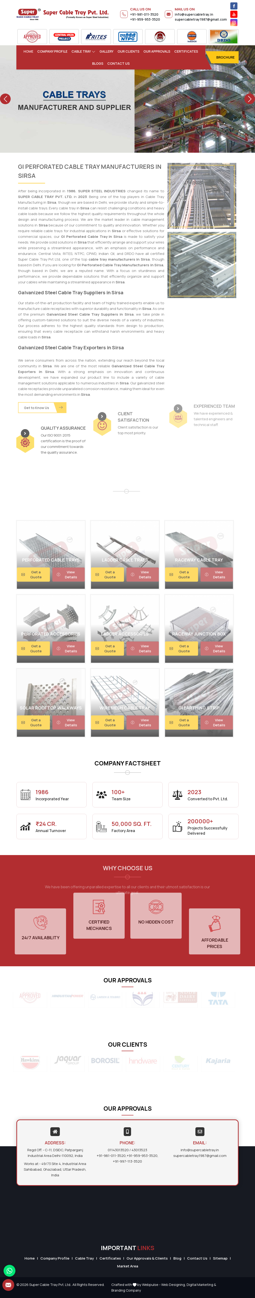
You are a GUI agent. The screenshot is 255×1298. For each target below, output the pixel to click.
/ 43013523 (138, 1149)
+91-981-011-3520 (144, 14)
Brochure (225, 57)
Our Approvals (156, 51)
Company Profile (52, 51)
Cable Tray (83, 51)
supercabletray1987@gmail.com (201, 19)
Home (28, 51)
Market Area (127, 1266)
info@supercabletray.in (194, 14)
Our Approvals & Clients (147, 1258)
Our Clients (128, 51)
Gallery (106, 51)
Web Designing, (173, 1284)
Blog (177, 1258)
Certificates (186, 51)
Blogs (97, 63)
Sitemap (220, 1258)
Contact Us (118, 63)
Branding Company (126, 1290)
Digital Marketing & (201, 1284)
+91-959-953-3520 (145, 19)
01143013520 (118, 1149)
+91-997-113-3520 (127, 1161)
